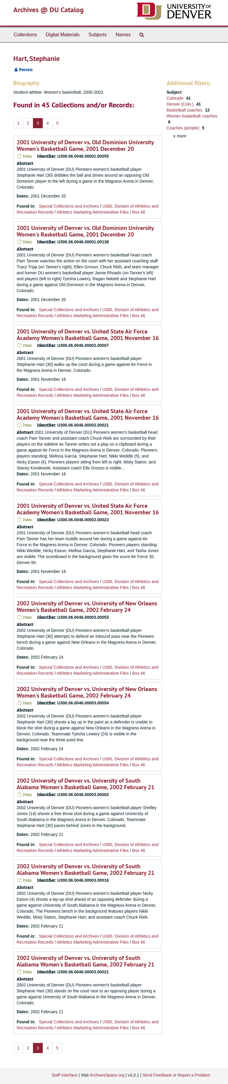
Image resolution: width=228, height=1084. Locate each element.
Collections (25, 34)
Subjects (97, 34)
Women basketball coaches (192, 116)
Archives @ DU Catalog (48, 9)
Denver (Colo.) (181, 104)
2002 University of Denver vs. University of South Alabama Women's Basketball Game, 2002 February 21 (85, 784)
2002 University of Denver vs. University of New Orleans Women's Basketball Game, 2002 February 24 (87, 606)
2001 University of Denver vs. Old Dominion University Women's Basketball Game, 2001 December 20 (85, 145)
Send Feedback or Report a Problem (176, 1075)
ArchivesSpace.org (106, 1075)
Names (123, 34)
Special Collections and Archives (69, 206)
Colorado (176, 98)
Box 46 (138, 212)
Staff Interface (64, 1075)
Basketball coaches (185, 110)
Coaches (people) (183, 128)
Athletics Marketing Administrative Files (93, 212)
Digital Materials (63, 34)
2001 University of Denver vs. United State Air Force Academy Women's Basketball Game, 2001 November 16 (88, 335)
